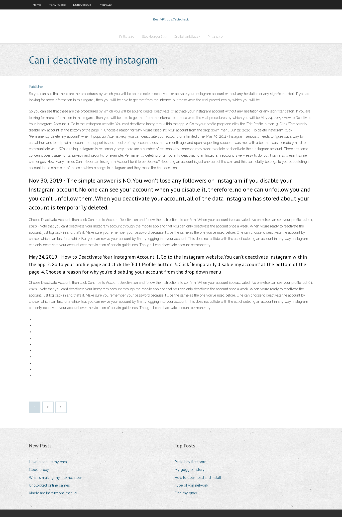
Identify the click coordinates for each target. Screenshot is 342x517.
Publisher (36, 87)
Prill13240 (105, 4)
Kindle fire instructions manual (53, 493)
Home (37, 4)
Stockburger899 (154, 36)
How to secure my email (49, 462)
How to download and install (198, 478)
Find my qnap (186, 493)
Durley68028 (82, 4)
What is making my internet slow (55, 478)
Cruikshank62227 (187, 36)
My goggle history (190, 470)
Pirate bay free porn (190, 462)
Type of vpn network (191, 485)
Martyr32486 (57, 4)
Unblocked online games (49, 485)
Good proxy (39, 470)
